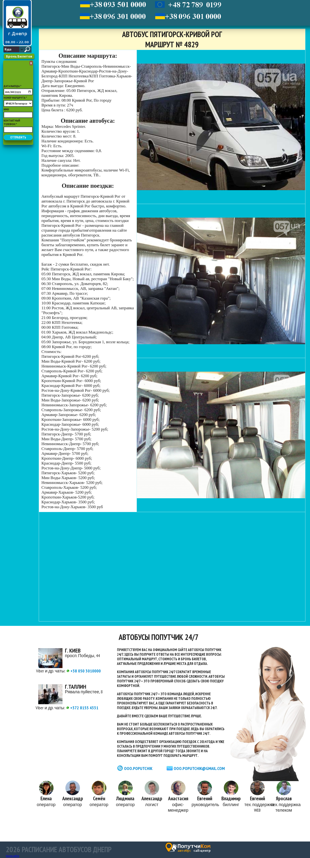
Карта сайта (12, 856)
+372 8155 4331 (82, 708)
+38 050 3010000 (83, 671)
